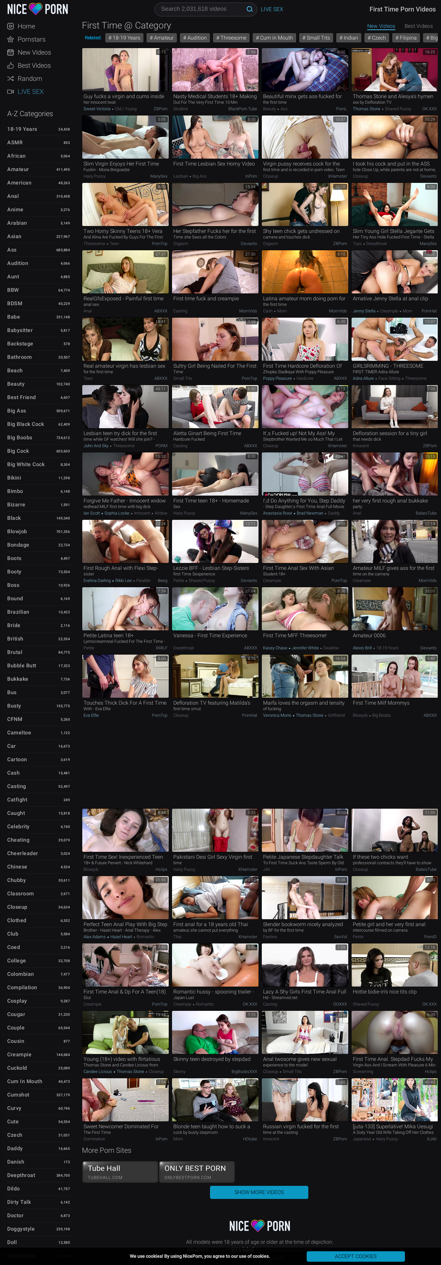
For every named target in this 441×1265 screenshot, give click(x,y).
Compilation (22, 987)
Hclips (161, 869)
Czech (15, 1135)
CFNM (14, 719)
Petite (179, 580)
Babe (13, 317)
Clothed (17, 920)
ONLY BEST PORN (196, 1172)
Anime (15, 209)
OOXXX (340, 1004)
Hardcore (305, 378)
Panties (270, 936)
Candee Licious (98, 1071)
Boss (13, 585)
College (16, 961)
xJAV (432, 1138)
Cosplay (17, 1001)
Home (26, 26)
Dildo (13, 1189)
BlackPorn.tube (242, 108)
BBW (13, 290)
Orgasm (180, 243)
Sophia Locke (117, 513)
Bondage (18, 545)
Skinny (179, 1071)
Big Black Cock (25, 424)
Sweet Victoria (97, 108)
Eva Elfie (91, 715)
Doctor (15, 1215)
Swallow (330, 647)
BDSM (14, 303)
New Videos (34, 52)
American (19, 183)
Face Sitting (389, 378)
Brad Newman (310, 513)
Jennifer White (305, 647)
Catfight (17, 800)
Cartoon (17, 759)
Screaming (363, 1071)
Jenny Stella (364, 310)
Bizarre (16, 504)
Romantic (145, 936)
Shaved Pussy (397, 108)
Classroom (20, 893)
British (15, 639)
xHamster (337, 176)
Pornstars (32, 39)
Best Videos (34, 65)
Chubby (16, 880)
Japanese (362, 1138)
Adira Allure (364, 378)
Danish (15, 1162)
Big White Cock (26, 464)
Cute (13, 1121)
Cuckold (17, 1068)
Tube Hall (120, 1172)
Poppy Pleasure (278, 378)
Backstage (20, 344)
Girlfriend (336, 715)
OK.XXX (429, 108)
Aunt (13, 276)
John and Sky (96, 445)
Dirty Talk (19, 1202)
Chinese (17, 867)
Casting (16, 786)
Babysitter (20, 330)
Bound (15, 598)
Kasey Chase (275, 647)
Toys (358, 243)
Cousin (15, 1041)
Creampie (19, 1054)
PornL (341, 108)
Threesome (232, 38)
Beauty (16, 384)
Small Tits (317, 38)
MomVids (248, 310)
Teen (114, 243)
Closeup (17, 907)
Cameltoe (19, 732)
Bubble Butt (21, 665)
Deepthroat (21, 1175)
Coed (13, 947)
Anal (13, 196)
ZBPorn (160, 108)
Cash (13, 773)
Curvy (14, 1108)
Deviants (428, 176)
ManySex (158, 176)
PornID (430, 936)
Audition (17, 263)
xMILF (161, 647)
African (16, 156)
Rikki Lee (123, 580)
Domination (94, 1138)
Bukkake (18, 679)
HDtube (250, 1138)
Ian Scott (92, 513)
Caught (16, 813)
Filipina (407, 38)
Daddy (15, 1148)
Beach (15, 370)
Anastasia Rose (278, 513)
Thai (177, 936)
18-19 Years (22, 129)
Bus (12, 692)
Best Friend (21, 397)
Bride (14, 625)
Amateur (18, 169)
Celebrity (18, 826)
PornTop (159, 243)
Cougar (16, 1014)
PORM (161, 445)
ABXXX (160, 310)
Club (12, 934)
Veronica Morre (277, 715)
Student (180, 108)
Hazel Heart (121, 936)
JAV (266, 869)
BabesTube (426, 513)
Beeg (162, 580)
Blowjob (17, 531)
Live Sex (31, 92)
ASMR (15, 142)
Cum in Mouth (24, 1081)
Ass (12, 250)
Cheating (18, 840)
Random (30, 78)
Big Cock (18, 451)
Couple (16, 1028)
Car (11, 746)
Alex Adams (95, 936)
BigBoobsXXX (244, 1071)
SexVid (340, 936)
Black (14, 518)
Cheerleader (22, 853)
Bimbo (15, 491)
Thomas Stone (367, 108)
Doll (12, 1242)
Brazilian (18, 612)
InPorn (251, 176)
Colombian (20, 974)
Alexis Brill (363, 647)
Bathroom (19, 357)
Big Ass (16, 411)
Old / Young (125, 108)
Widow (160, 513)
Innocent (361, 445)
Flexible (142, 580)
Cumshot (18, 1095)
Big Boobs (19, 437)
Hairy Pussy (94, 176)
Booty (14, 572)
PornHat (429, 310)
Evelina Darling (98, 580)
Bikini (14, 478)
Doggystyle (21, 1229)
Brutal (14, 652)
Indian (350, 38)
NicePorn (37, 9)
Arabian (17, 223)
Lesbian (181, 176)
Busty (14, 706)
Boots (14, 558)
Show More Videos (259, 1192)
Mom (281, 310)
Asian (14, 236)
